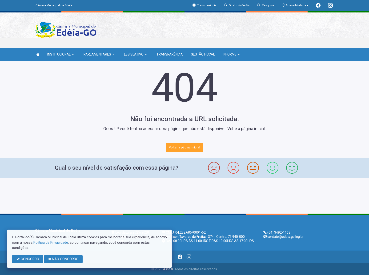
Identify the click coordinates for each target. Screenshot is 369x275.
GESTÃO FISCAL (203, 54)
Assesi (168, 269)
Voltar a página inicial (184, 147)
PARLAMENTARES (99, 54)
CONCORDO (27, 259)
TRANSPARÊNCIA (169, 54)
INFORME (231, 54)
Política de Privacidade (50, 242)
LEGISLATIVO (135, 54)
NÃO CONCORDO (63, 259)
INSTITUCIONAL (60, 54)
